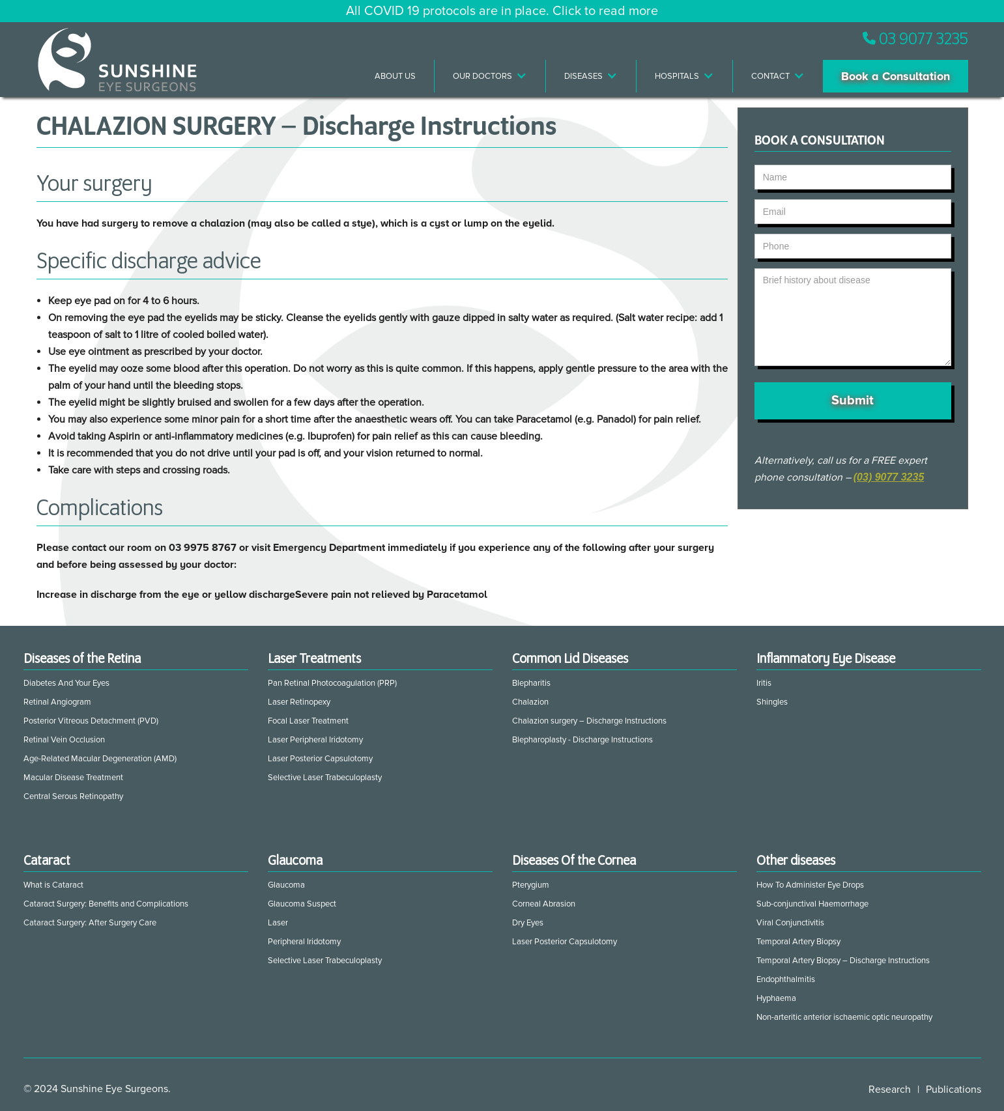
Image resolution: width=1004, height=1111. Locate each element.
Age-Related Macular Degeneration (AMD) (100, 758)
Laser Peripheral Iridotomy (315, 740)
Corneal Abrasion (543, 904)
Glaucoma (286, 885)
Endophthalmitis (785, 979)
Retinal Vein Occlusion (64, 740)
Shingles (772, 702)
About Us (395, 76)
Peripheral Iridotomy (304, 941)
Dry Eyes (527, 923)
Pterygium (530, 885)
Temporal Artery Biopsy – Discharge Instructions (843, 960)
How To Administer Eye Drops (810, 885)
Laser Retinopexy (299, 702)
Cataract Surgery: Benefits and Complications (105, 904)
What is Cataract (53, 885)
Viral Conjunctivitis (790, 923)
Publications (953, 1089)
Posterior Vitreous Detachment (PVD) (90, 721)
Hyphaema (776, 998)
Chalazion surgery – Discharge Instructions (589, 721)
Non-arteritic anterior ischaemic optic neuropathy (844, 1017)
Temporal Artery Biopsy (798, 941)
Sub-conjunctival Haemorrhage (812, 904)
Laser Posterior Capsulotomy (320, 758)
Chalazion (530, 702)
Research (889, 1089)
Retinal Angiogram (57, 702)
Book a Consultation (895, 76)
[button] (490, 76)
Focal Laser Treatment (308, 721)
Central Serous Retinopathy (73, 796)
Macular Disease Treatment (73, 777)
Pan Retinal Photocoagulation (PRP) (332, 683)
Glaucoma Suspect (302, 904)
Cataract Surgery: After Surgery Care (89, 923)
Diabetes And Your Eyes (66, 683)
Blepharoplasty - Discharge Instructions (582, 740)
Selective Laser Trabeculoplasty (325, 777)
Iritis (763, 683)
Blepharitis (531, 683)
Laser (278, 923)
